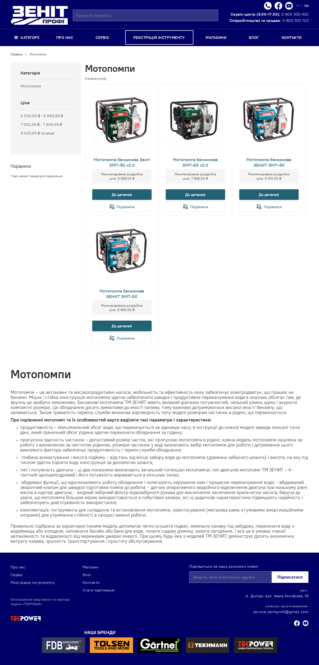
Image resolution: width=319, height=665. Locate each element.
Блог (87, 574)
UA (306, 6)
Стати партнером (99, 590)
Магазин (90, 567)
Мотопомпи (31, 86)
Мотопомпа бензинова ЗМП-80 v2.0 (195, 162)
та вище (38, 133)
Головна (16, 54)
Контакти (91, 582)
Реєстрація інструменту (33, 582)
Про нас (18, 567)
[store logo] (39, 15)
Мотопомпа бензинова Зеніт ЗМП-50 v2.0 (122, 162)
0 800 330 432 (295, 14)
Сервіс (17, 574)
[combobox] (145, 15)
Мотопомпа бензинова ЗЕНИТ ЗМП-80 (121, 293)
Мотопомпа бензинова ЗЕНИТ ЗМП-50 (268, 162)
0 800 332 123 (295, 20)
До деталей (122, 194)
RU (298, 6)
